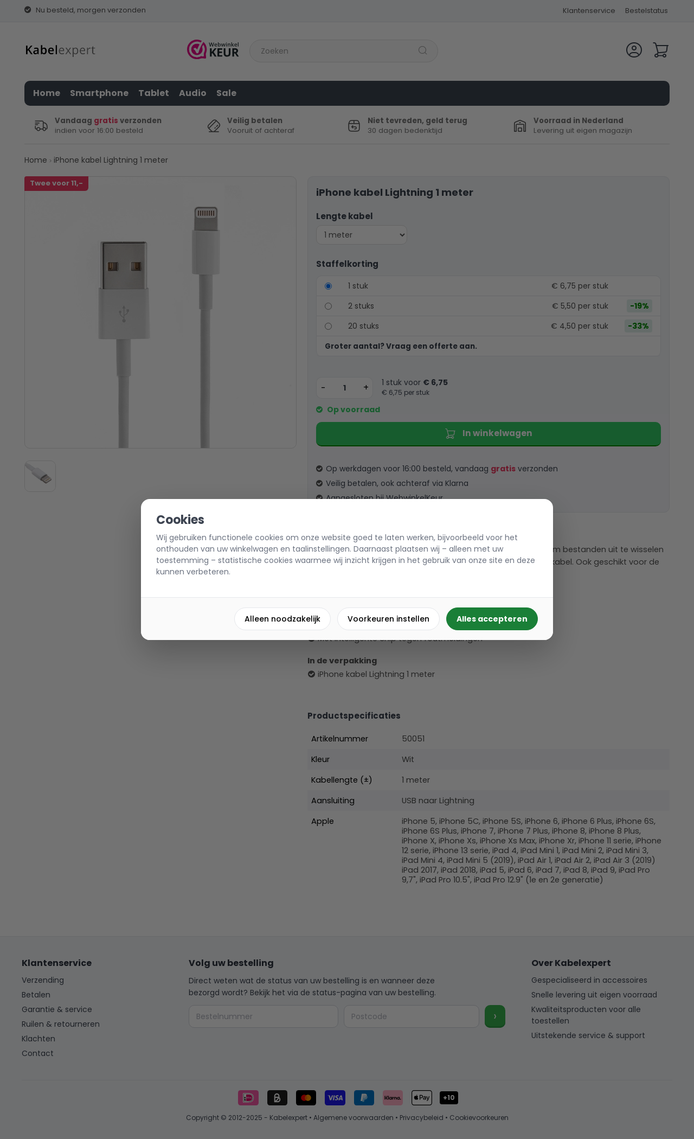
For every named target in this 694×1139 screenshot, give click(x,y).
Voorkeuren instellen (388, 618)
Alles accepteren (492, 618)
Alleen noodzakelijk (282, 618)
